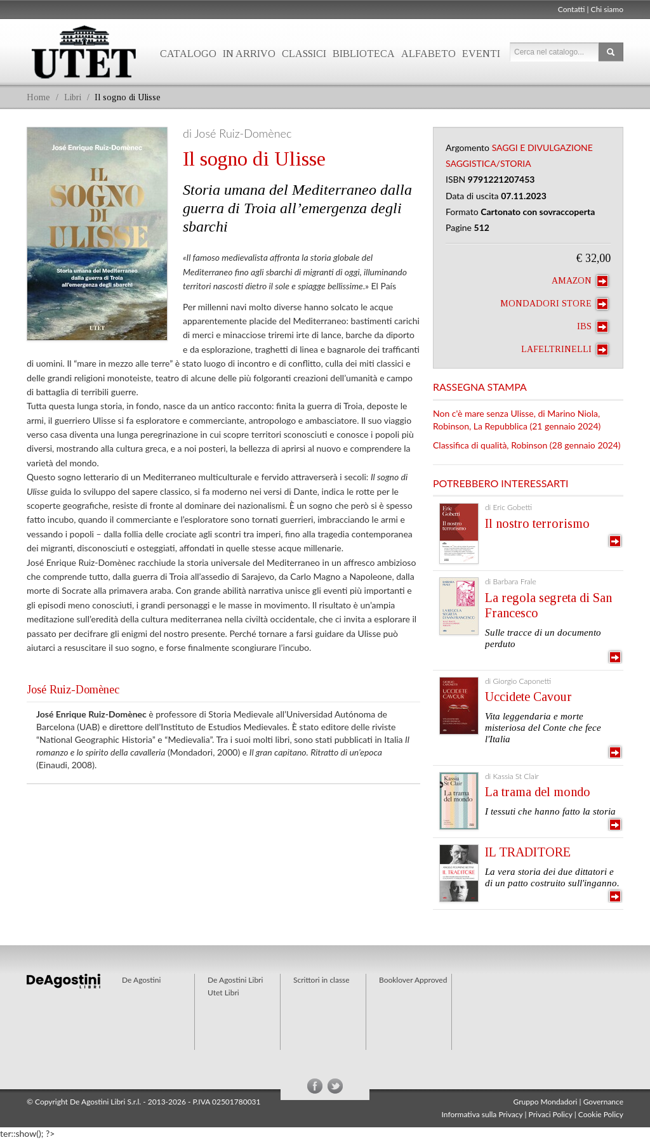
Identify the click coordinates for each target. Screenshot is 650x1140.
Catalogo (188, 53)
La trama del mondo (537, 792)
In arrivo (249, 53)
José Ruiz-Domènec (73, 689)
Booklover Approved (413, 980)
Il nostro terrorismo (537, 523)
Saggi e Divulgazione (542, 147)
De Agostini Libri (235, 980)
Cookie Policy (600, 1114)
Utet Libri (84, 52)
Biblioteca (364, 53)
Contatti (571, 9)
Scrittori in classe (321, 980)
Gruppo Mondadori (546, 1101)
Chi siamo (607, 9)
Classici (304, 53)
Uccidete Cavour (528, 697)
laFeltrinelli (564, 349)
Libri (72, 97)
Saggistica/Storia (488, 163)
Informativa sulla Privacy (482, 1114)
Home (38, 97)
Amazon (580, 281)
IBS (592, 326)
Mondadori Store (554, 304)
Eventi (481, 53)
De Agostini (141, 980)
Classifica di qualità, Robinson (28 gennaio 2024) (527, 445)
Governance (603, 1101)
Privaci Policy (551, 1114)
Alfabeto (428, 53)
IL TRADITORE (528, 852)
